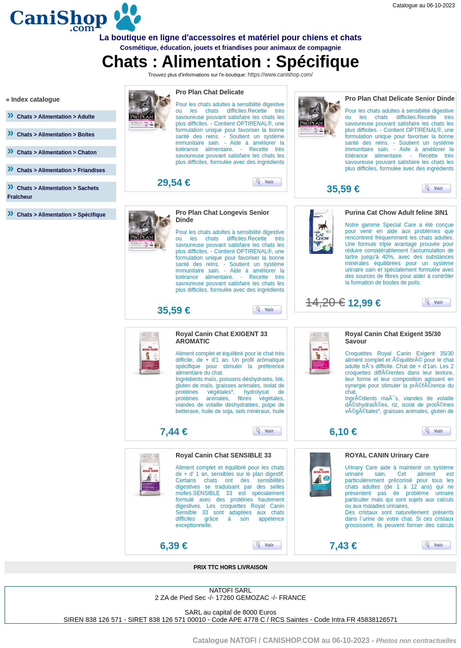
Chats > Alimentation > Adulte (56, 117)
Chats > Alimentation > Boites (56, 134)
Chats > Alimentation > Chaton (56, 152)
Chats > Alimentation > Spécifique (61, 215)
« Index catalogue (32, 99)
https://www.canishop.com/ (280, 74)
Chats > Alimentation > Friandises (61, 170)
